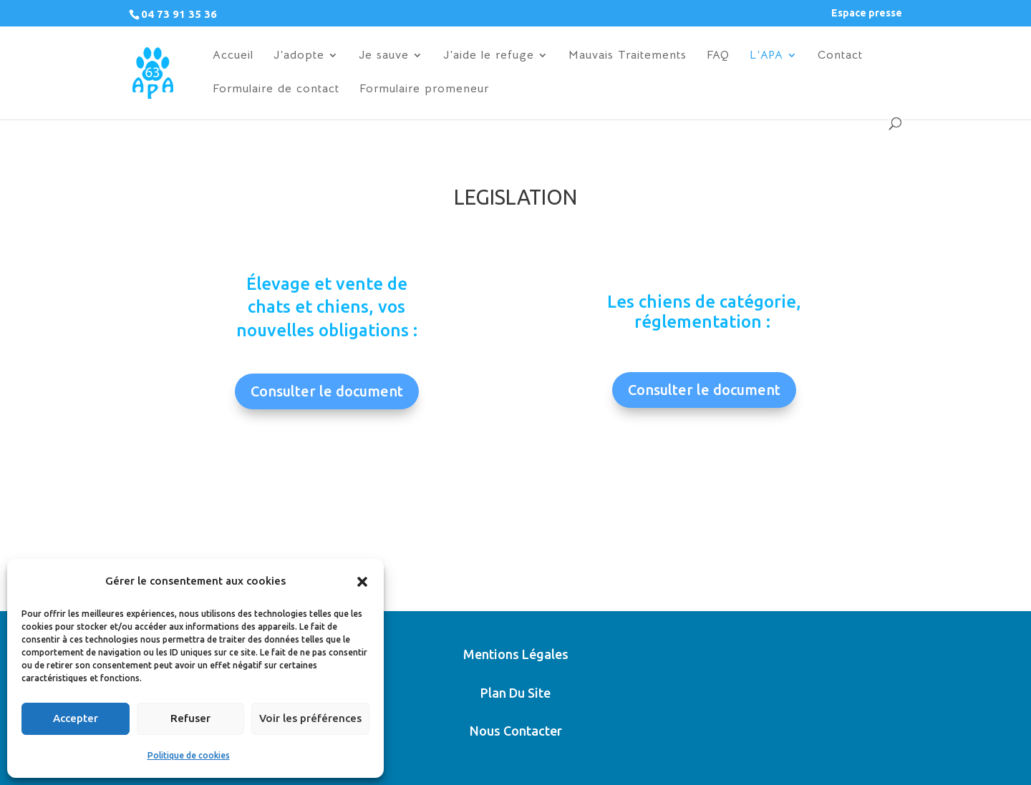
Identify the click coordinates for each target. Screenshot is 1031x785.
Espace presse (866, 13)
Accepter (75, 718)
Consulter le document (327, 391)
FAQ (718, 56)
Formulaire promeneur (424, 90)
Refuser (190, 718)
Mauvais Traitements (627, 56)
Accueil (233, 56)
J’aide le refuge (488, 56)
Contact (840, 56)
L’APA (766, 56)
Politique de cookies (188, 755)
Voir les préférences (310, 718)
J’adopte (299, 56)
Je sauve (384, 56)
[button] (362, 582)
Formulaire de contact (276, 90)
